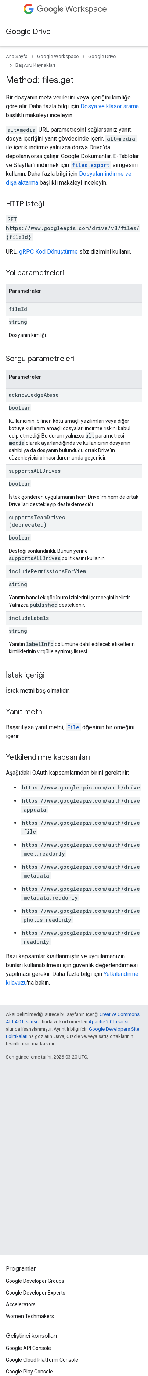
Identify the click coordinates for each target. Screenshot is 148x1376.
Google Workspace (58, 56)
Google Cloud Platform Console (42, 1360)
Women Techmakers (30, 1316)
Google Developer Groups (35, 1281)
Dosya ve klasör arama (109, 106)
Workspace (72, 9)
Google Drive (28, 31)
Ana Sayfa (17, 56)
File (73, 727)
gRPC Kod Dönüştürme (48, 251)
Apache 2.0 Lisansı (109, 1021)
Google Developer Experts (35, 1293)
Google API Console (28, 1348)
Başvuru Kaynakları (35, 65)
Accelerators (21, 1304)
